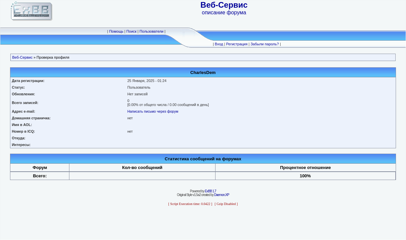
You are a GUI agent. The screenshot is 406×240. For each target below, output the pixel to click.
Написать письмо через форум (152, 111)
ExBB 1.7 (210, 191)
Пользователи (151, 31)
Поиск (131, 31)
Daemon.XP (221, 195)
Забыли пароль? (265, 44)
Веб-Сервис (22, 57)
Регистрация (237, 44)
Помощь (116, 31)
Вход (219, 44)
